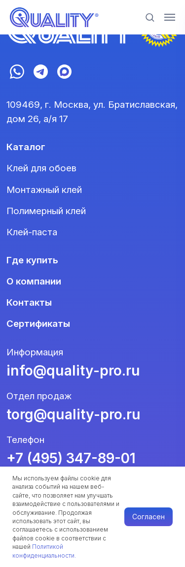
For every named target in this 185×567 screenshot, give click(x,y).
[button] (149, 17)
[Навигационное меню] (169, 17)
